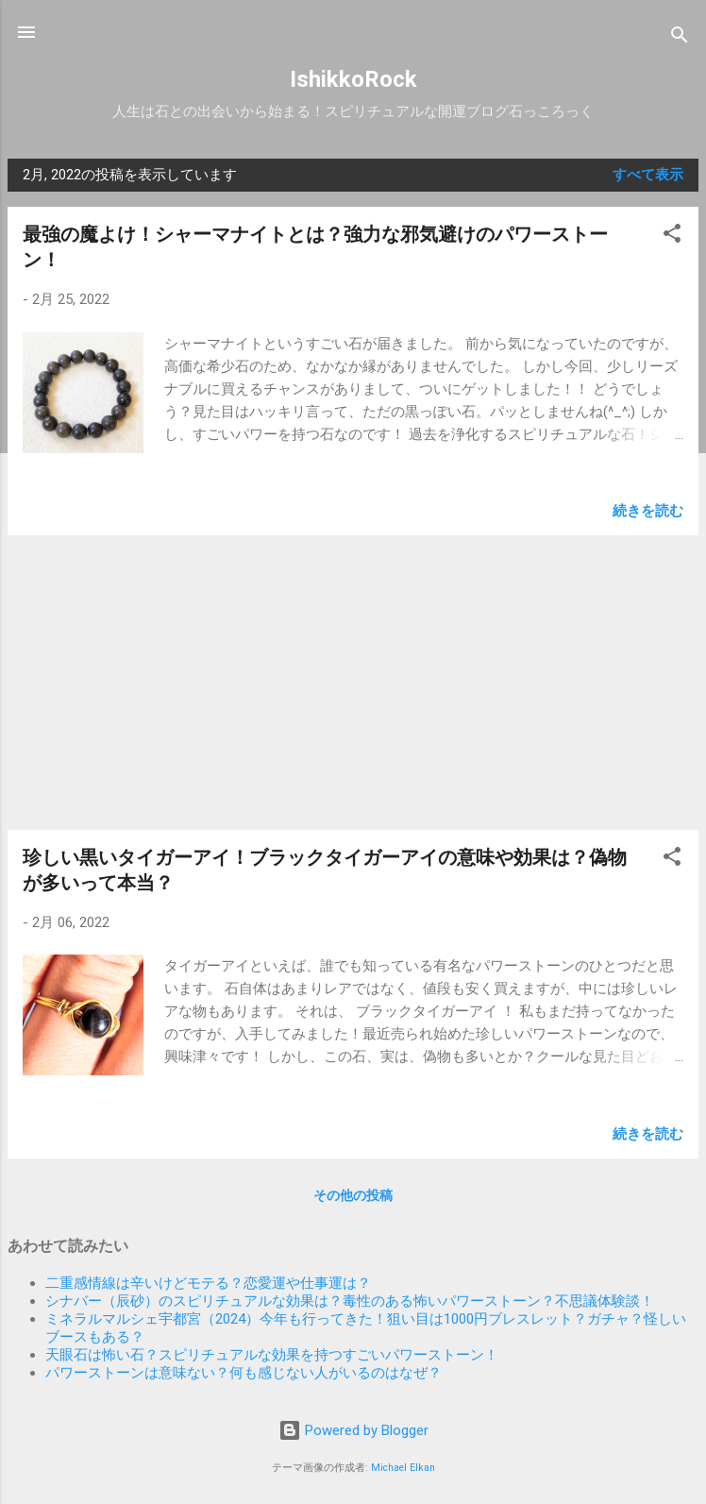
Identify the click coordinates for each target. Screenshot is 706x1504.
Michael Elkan (403, 1468)
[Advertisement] (353, 682)
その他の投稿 (353, 1195)
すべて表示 (648, 174)
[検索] (679, 38)
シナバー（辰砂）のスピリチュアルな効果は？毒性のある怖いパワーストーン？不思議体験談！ (349, 1301)
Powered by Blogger (353, 1430)
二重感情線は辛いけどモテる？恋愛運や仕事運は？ (208, 1283)
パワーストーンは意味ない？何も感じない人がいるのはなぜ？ (243, 1372)
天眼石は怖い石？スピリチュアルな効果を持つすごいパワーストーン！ (271, 1354)
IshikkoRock (353, 79)
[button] (672, 236)
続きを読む (648, 510)
